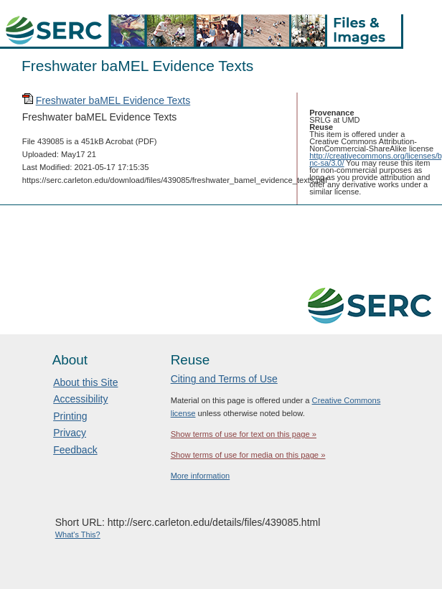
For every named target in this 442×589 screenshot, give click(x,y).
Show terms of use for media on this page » (248, 455)
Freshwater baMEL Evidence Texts (113, 100)
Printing (70, 416)
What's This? (77, 534)
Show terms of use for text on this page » (243, 434)
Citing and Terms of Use (224, 379)
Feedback (75, 450)
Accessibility (80, 399)
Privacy (69, 432)
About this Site (85, 382)
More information (200, 475)
